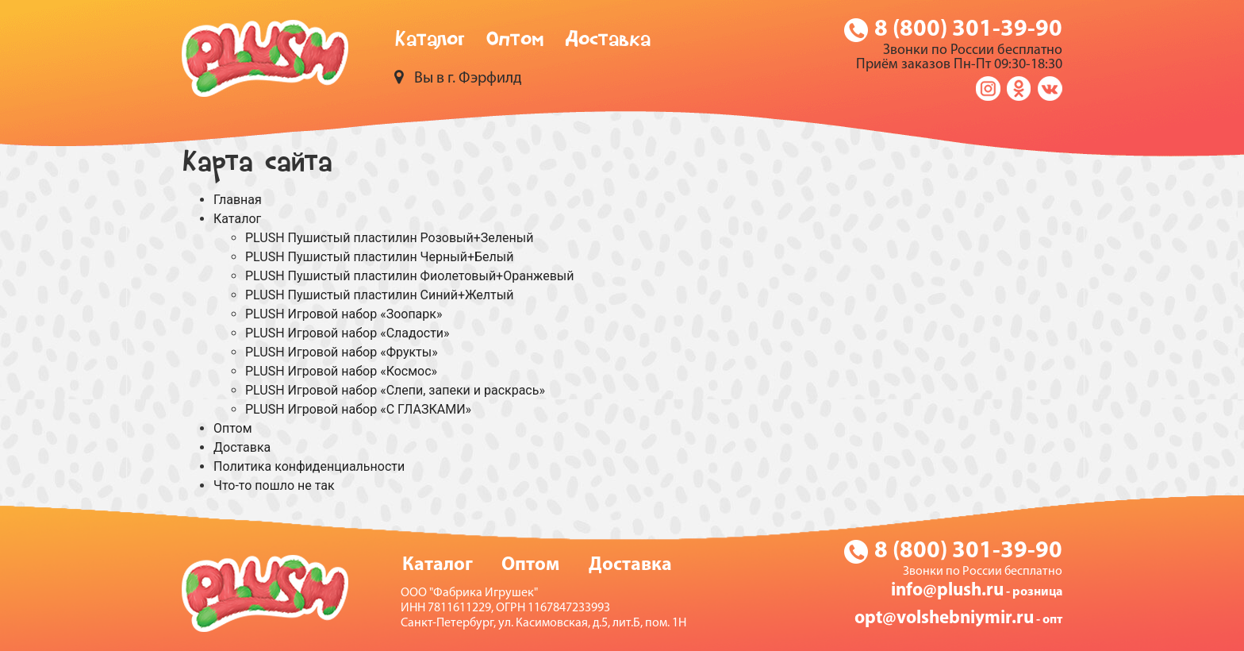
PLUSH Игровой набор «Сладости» (347, 333)
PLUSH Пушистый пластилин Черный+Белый (379, 256)
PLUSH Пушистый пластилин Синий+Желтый (379, 294)
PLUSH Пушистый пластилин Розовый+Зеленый (389, 237)
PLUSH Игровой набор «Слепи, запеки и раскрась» (395, 390)
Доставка (608, 41)
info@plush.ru (947, 591)
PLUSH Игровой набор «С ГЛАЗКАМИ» (358, 409)
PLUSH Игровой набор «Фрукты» (341, 352)
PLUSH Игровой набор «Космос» (341, 371)
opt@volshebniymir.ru (944, 619)
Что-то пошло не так (274, 485)
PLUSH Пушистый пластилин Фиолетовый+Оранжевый (409, 275)
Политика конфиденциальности (309, 466)
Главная (237, 199)
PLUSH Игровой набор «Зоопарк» (343, 314)
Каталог (429, 41)
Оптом (514, 41)
